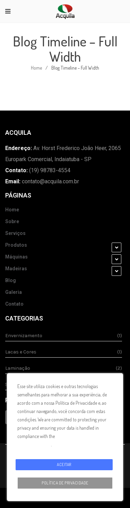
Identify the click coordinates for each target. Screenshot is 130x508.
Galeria (13, 292)
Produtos (16, 245)
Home (36, 68)
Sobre (12, 221)
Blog (10, 280)
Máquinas (16, 257)
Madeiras (16, 268)
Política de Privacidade (65, 482)
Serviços (15, 233)
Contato (14, 304)
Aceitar (64, 464)
